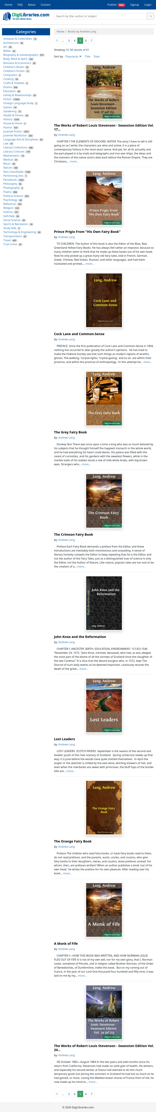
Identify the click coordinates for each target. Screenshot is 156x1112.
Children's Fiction (14, 71)
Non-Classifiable (13, 172)
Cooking (8, 79)
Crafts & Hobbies (13, 83)
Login (147, 4)
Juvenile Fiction (12, 131)
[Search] (100, 16)
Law (5, 143)
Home (8, 4)
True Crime (10, 244)
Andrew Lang (66, 135)
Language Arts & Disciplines (20, 139)
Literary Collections (15, 147)
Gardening (10, 111)
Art (5, 47)
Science (8, 212)
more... (74, 161)
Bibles (7, 51)
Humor (7, 127)
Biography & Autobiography (20, 55)
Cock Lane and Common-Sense (79, 334)
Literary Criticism (13, 151)
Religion (8, 208)
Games (7, 107)
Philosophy (10, 184)
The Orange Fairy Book (73, 841)
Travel (7, 240)
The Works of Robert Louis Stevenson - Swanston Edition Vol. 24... (104, 1048)
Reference (9, 204)
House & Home (12, 123)
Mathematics (11, 155)
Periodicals (10, 180)
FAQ (20, 4)
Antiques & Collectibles (17, 38)
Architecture (11, 43)
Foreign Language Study (18, 103)
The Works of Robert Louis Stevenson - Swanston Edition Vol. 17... (104, 127)
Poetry (7, 192)
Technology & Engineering (19, 232)
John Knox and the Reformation (80, 636)
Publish (116, 5)
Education (9, 91)
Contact (45, 4)
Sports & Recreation (15, 224)
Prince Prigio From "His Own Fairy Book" (87, 231)
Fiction (7, 99)
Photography (11, 188)
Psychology (10, 200)
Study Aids (9, 228)
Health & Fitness (13, 115)
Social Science (12, 220)
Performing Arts (13, 176)
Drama (7, 87)
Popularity (74, 56)
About (31, 4)
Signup (134, 4)
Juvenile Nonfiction (15, 135)
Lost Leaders (64, 739)
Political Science (13, 196)
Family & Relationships (17, 95)
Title (87, 56)
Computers (10, 75)
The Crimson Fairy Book (73, 534)
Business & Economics (17, 63)
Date (96, 56)
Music (7, 163)
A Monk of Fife (66, 943)
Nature (7, 167)
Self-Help (8, 216)
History (7, 119)
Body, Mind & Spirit (15, 59)
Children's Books (13, 67)
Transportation (12, 236)
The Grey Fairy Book (70, 432)
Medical (8, 159)
